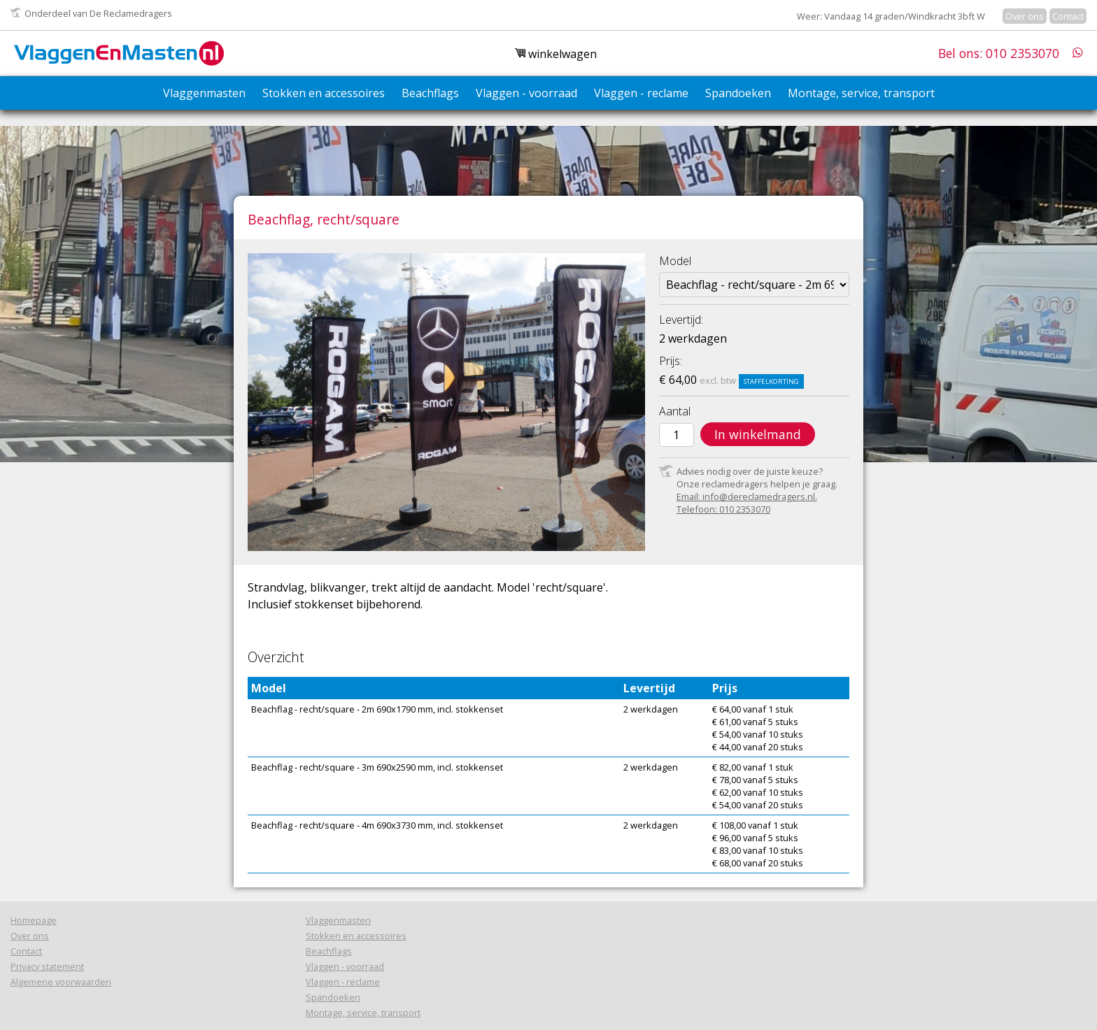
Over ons (1024, 16)
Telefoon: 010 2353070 (723, 509)
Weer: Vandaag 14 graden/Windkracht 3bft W (891, 16)
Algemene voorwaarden (60, 981)
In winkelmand (757, 434)
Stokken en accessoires (323, 93)
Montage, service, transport (861, 93)
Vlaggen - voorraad (526, 93)
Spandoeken (738, 93)
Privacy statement (47, 966)
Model (675, 261)
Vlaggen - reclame (641, 93)
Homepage (33, 920)
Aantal (675, 411)
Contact (1068, 16)
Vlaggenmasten (204, 93)
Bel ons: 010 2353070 (998, 53)
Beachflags (430, 93)
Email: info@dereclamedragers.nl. (747, 496)
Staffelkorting (771, 381)
